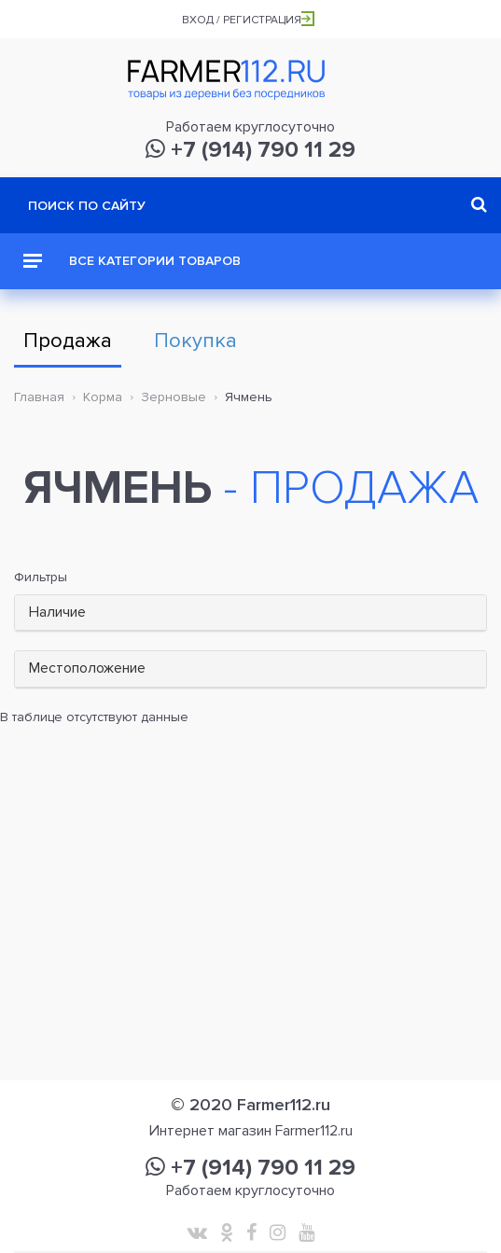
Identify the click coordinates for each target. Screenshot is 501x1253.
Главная (39, 397)
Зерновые (173, 397)
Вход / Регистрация (248, 20)
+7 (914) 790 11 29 (250, 149)
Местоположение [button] (87, 668)
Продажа (67, 341)
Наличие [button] (57, 612)
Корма (102, 397)
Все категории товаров (132, 261)
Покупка (195, 341)
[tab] (250, 613)
